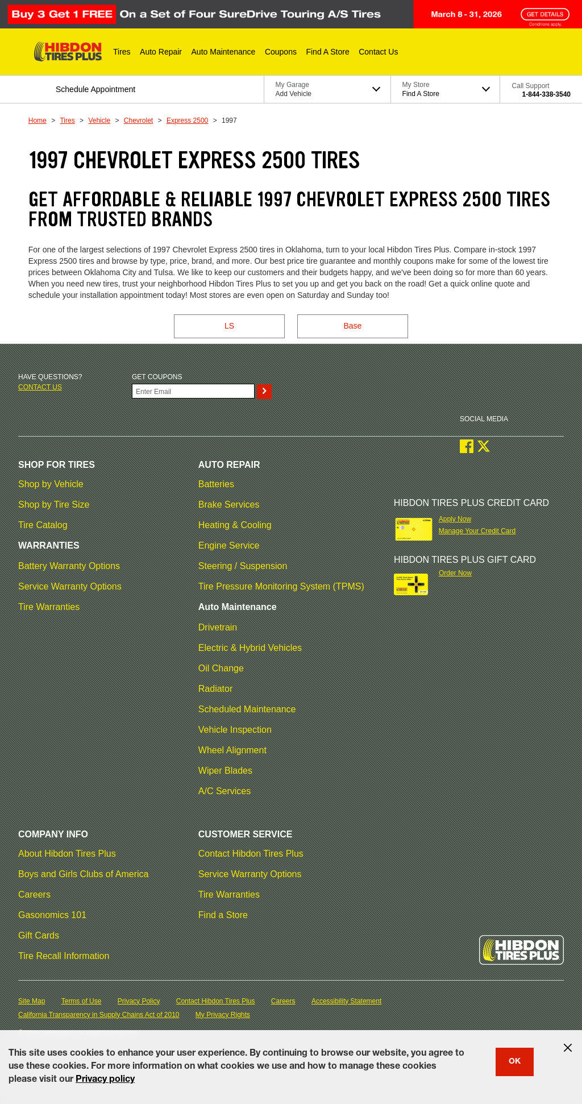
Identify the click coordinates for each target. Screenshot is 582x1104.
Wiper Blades (225, 770)
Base (352, 325)
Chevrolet (138, 120)
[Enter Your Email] (193, 391)
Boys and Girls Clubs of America (83, 874)
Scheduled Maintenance (247, 709)
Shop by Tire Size (53, 504)
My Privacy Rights (223, 1015)
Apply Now (455, 519)
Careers (34, 894)
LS (229, 325)
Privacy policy (105, 1080)
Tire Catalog (43, 525)
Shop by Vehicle (51, 484)
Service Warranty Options (70, 586)
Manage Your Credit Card (477, 531)
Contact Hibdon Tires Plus (251, 853)
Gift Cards (38, 935)
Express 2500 (187, 120)
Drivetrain (217, 627)
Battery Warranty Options (69, 566)
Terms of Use (81, 1001)
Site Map (31, 1001)
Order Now (455, 573)
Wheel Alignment (232, 750)
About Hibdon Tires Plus (67, 853)
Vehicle (99, 120)
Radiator (215, 689)
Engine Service (229, 545)
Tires (67, 120)
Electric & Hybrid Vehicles (250, 648)
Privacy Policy (139, 1001)
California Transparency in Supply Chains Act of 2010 (99, 1015)
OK (515, 1062)
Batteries (216, 484)
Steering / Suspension (243, 566)
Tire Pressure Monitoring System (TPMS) (281, 586)
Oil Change (221, 668)
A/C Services (224, 791)
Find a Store (223, 915)
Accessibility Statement (346, 1001)
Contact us (40, 387)
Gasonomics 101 (52, 915)
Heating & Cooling (235, 525)
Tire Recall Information (63, 956)
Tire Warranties (49, 607)
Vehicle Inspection (235, 729)
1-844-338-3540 (546, 94)
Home (37, 120)
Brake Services (229, 504)
